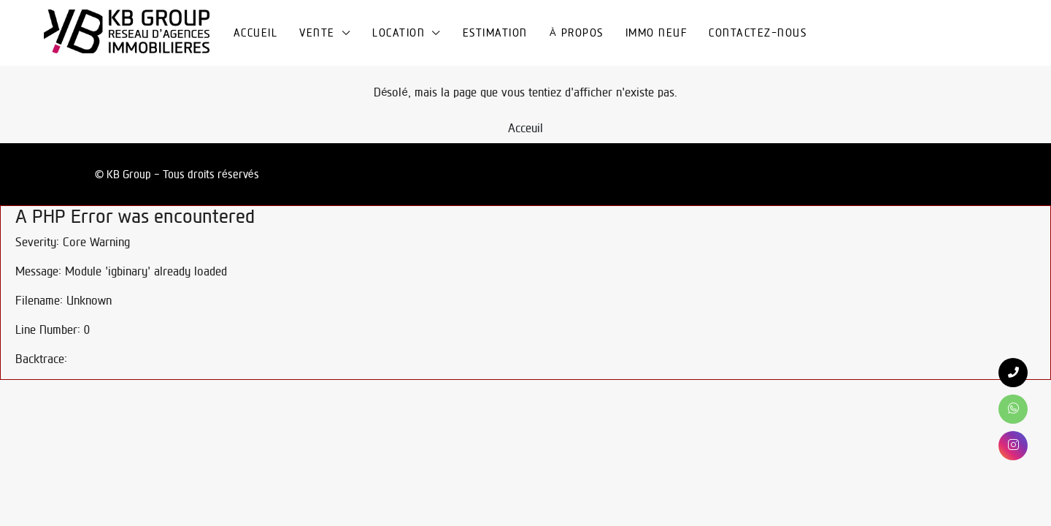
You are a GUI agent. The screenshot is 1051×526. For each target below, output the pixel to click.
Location (398, 32)
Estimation (495, 32)
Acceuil (525, 127)
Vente (317, 32)
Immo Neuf (656, 32)
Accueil (256, 32)
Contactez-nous (757, 32)
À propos (577, 32)
